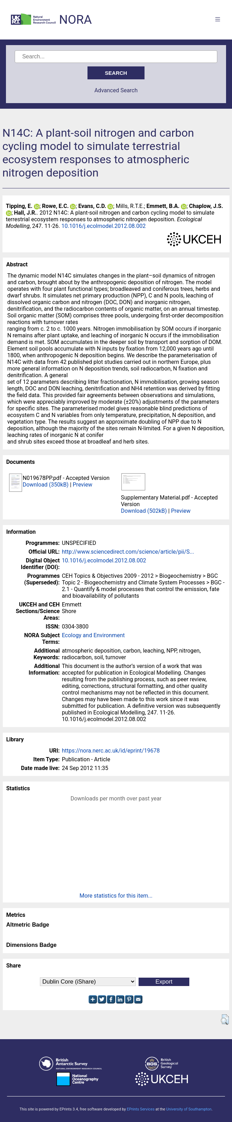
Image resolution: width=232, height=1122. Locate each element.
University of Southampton (189, 1109)
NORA (75, 20)
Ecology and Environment (93, 635)
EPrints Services (140, 1109)
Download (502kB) (144, 511)
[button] (225, 1019)
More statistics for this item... (116, 895)
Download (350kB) (46, 484)
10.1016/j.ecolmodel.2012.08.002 (103, 226)
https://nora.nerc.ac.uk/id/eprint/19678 (111, 750)
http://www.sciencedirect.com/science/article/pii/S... (128, 551)
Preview (82, 484)
